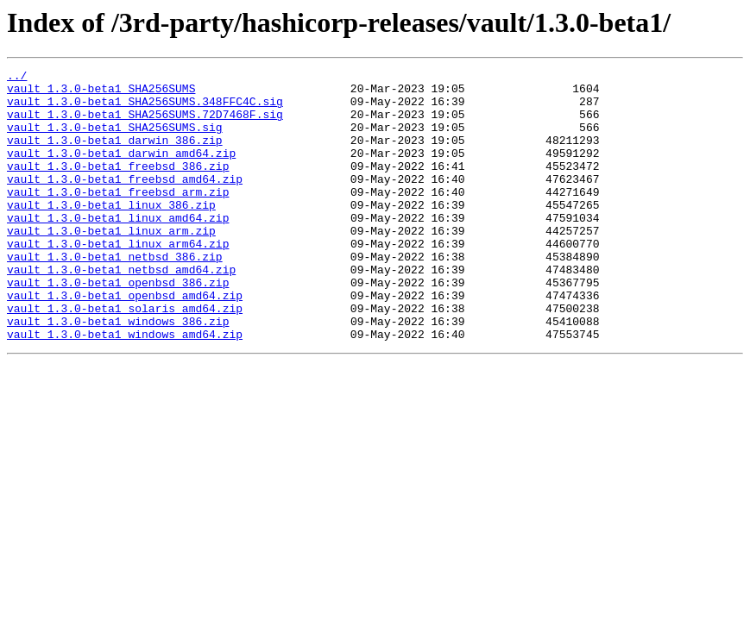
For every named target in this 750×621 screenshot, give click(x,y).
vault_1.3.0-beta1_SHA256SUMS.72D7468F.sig (145, 124)
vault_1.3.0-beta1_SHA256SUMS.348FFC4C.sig (145, 108)
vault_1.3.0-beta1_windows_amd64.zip (125, 388)
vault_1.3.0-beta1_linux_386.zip (111, 233)
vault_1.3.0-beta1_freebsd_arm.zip (118, 217)
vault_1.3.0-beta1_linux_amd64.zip (118, 248)
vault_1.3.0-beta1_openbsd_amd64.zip (125, 341)
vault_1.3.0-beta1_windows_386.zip (118, 372)
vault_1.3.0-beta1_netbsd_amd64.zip (121, 310)
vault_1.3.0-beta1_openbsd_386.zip (118, 326)
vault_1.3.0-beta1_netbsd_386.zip (115, 295)
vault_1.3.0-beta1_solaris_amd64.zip (125, 357)
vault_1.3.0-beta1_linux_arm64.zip (118, 279)
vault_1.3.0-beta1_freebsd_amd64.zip (125, 202)
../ (17, 77)
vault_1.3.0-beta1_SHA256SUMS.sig (115, 139)
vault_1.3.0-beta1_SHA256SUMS (101, 93)
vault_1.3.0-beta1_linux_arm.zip (111, 264)
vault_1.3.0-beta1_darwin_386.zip (115, 155)
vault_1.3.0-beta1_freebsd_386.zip (118, 186)
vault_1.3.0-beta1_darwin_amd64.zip (121, 171)
